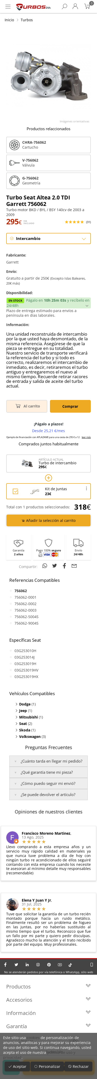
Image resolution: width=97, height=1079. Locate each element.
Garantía (48, 1026)
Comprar (70, 406)
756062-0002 (25, 603)
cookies (33, 1037)
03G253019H (25, 663)
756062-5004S (26, 616)
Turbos (27, 19)
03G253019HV (26, 670)
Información (48, 1012)
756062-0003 (25, 610)
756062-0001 (25, 597)
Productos (48, 986)
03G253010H (25, 650)
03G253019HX (26, 676)
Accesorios (48, 999)
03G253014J (24, 657)
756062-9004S (26, 623)
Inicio (9, 19)
